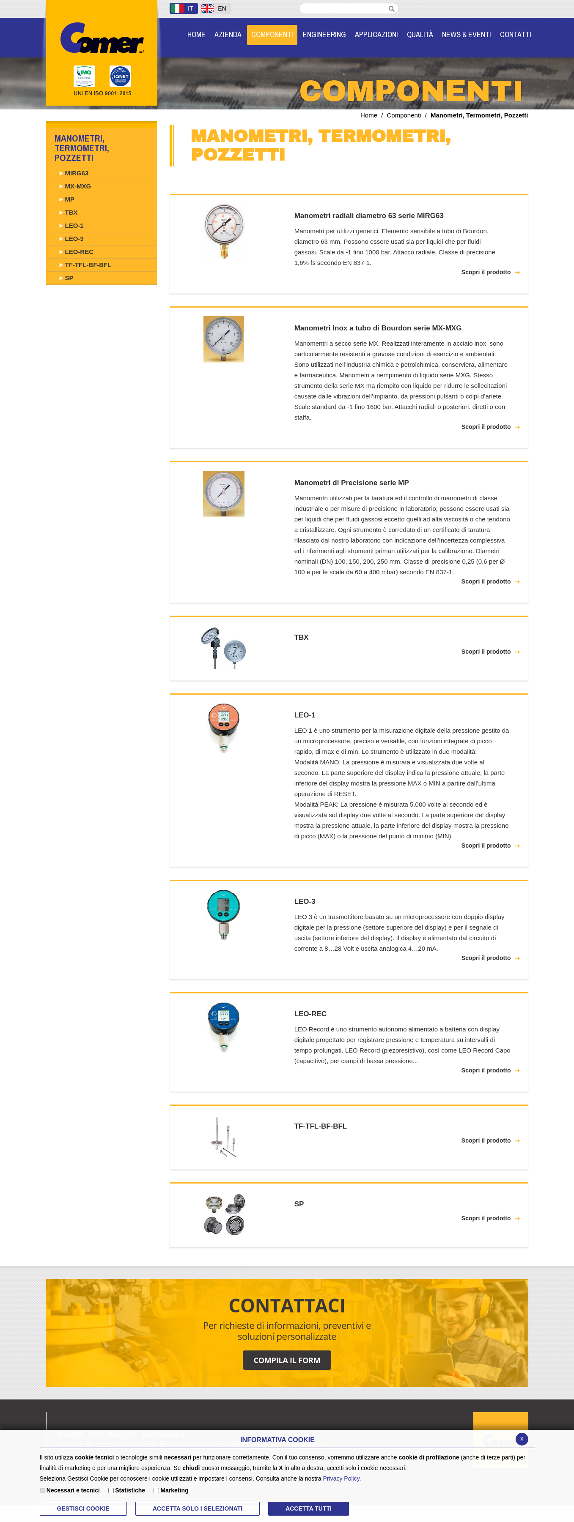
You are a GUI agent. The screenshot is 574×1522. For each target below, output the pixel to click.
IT (182, 8)
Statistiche (130, 1490)
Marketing (174, 1490)
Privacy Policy (341, 1478)
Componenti (404, 115)
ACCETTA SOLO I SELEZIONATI (197, 1508)
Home (368, 115)
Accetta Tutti (309, 1508)
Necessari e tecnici (73, 1490)
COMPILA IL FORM (286, 1360)
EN (213, 8)
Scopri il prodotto (486, 272)
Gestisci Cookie (83, 1508)
